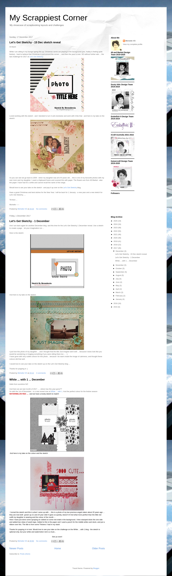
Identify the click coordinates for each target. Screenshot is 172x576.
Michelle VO (131, 41)
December (120, 251)
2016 (116, 303)
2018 (116, 245)
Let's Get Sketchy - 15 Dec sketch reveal (35, 42)
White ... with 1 (56, 391)
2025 (116, 221)
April (118, 289)
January (119, 299)
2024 (116, 224)
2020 (116, 238)
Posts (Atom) (25, 554)
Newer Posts (16, 548)
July (117, 279)
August (119, 275)
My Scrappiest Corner (48, 17)
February (119, 296)
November (120, 265)
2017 (116, 248)
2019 (116, 241)
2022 (116, 231)
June (118, 282)
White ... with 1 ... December (27, 379)
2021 (116, 234)
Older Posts (98, 548)
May (117, 286)
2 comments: (41, 373)
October (119, 268)
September (120, 272)
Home (57, 548)
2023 (116, 228)
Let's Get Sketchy (36, 57)
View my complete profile (132, 44)
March (118, 292)
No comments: (42, 209)
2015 (116, 307)
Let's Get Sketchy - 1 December (29, 221)
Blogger (96, 568)
